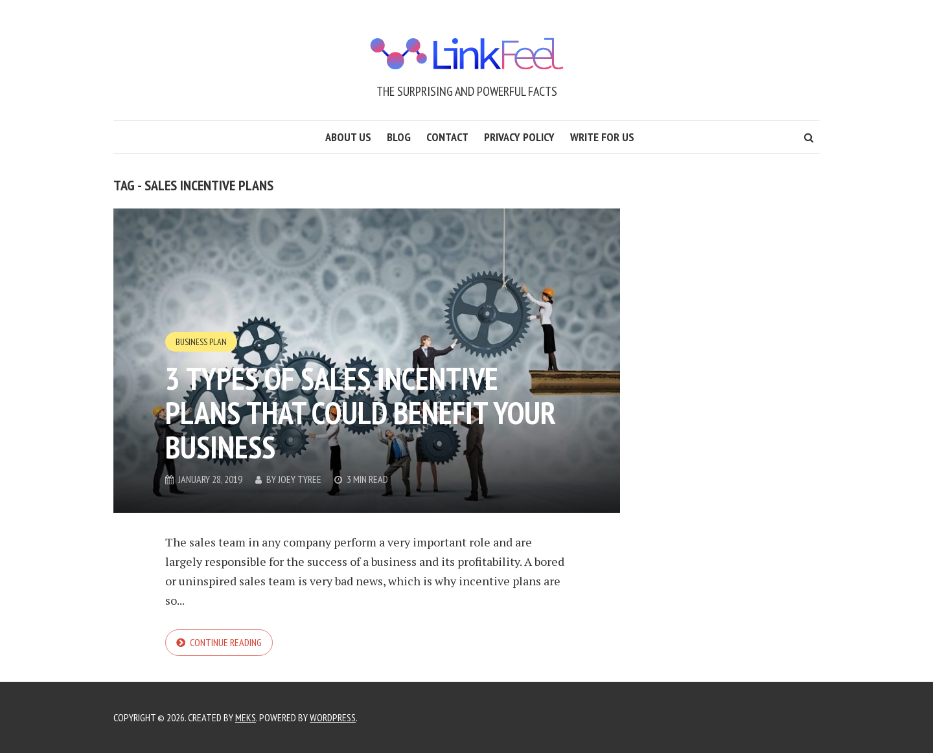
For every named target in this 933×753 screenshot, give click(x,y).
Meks (245, 717)
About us (348, 136)
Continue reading (226, 642)
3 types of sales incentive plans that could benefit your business (360, 412)
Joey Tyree (299, 479)
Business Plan (201, 342)
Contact (447, 136)
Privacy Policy (519, 136)
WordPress (333, 717)
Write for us (602, 136)
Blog (399, 136)
